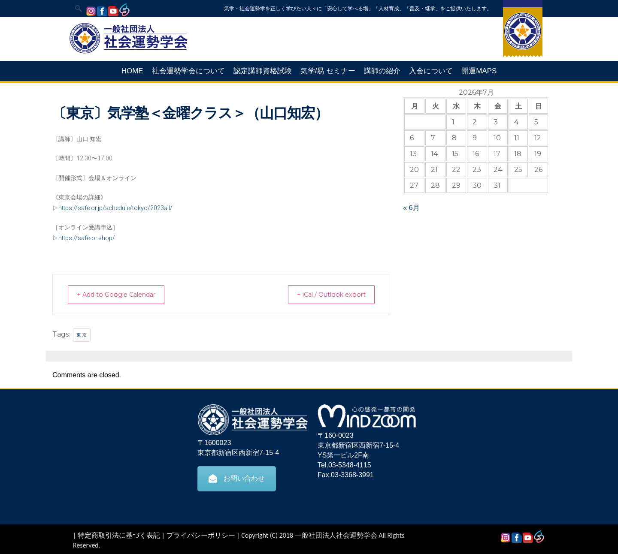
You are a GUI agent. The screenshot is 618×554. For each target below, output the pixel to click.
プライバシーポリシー (201, 535)
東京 (81, 334)
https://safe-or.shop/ (86, 238)
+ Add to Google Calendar (122, 294)
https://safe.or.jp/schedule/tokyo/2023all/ (115, 208)
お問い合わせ (237, 478)
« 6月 (411, 207)
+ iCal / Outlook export (325, 294)
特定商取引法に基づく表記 (119, 535)
